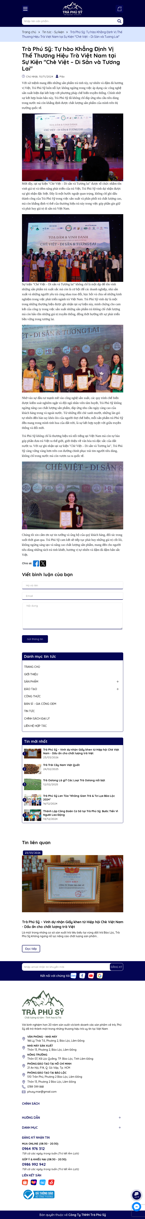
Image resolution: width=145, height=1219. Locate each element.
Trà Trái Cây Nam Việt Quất (61, 765)
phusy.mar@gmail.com (42, 1091)
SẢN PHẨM (31, 681)
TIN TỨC (29, 711)
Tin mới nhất (35, 741)
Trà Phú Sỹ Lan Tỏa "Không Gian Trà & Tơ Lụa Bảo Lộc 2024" (79, 797)
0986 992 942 (34, 1164)
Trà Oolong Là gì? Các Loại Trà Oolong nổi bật (74, 780)
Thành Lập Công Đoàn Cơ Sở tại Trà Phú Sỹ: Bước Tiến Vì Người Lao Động (80, 813)
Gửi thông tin (35, 639)
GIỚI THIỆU (31, 674)
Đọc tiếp (31, 949)
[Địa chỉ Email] (72, 967)
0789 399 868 (35, 1086)
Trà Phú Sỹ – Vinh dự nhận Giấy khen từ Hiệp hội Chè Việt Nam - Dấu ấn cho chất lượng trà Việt (81, 751)
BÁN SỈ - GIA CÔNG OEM (40, 704)
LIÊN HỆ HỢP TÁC (35, 726)
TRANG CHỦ (32, 667)
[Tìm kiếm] (119, 21)
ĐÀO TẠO (30, 689)
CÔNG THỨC (32, 696)
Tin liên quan (36, 842)
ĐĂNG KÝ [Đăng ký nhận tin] (116, 967)
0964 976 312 (33, 1148)
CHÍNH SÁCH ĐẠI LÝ (37, 718)
